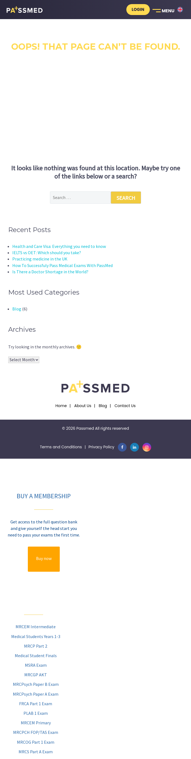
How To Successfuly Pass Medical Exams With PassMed (62, 265)
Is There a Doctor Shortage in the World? (50, 271)
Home (61, 405)
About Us (82, 405)
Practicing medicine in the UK (39, 259)
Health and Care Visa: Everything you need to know (59, 246)
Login (138, 9)
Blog (16, 309)
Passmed (85, 428)
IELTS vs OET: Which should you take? (46, 252)
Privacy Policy (101, 447)
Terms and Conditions (61, 447)
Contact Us (125, 405)
